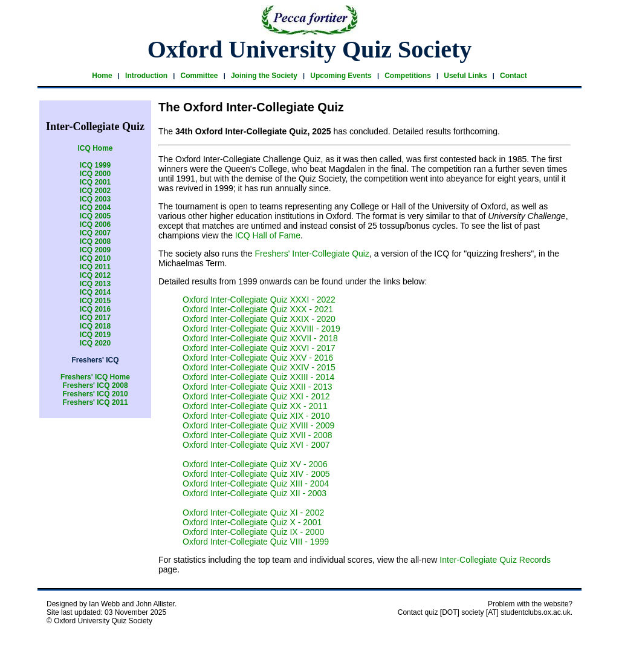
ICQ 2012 (95, 275)
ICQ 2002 (95, 190)
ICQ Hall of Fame (267, 235)
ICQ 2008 (95, 241)
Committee (199, 75)
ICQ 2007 (95, 233)
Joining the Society (264, 75)
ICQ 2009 (95, 250)
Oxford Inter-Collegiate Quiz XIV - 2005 (256, 474)
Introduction (146, 75)
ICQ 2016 (95, 309)
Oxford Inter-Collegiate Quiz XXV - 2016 (258, 357)
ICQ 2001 (95, 182)
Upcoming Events (340, 75)
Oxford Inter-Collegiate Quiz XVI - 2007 (256, 445)
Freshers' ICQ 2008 (95, 385)
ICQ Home (94, 148)
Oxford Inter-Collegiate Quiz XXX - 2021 (258, 309)
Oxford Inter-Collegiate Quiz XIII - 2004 (256, 483)
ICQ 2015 (95, 301)
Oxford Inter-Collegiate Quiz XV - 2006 (255, 464)
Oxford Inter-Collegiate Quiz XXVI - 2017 (259, 348)
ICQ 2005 (95, 216)
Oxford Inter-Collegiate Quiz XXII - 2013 (257, 387)
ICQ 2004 (95, 207)
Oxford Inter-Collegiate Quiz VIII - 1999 (256, 541)
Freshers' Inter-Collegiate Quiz (312, 253)
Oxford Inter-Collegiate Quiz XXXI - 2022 (259, 299)
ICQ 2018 (95, 326)
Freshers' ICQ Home (95, 377)
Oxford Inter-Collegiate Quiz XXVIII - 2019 (261, 328)
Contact (513, 75)
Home (102, 75)
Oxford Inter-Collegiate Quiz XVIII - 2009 (258, 425)
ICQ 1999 (95, 165)
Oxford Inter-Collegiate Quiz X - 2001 (252, 522)
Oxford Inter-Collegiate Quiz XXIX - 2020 (259, 319)
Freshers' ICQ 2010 (95, 394)
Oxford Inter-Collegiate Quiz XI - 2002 (253, 512)
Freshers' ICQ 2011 (95, 402)
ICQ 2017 (95, 317)
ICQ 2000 (95, 173)
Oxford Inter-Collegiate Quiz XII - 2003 (254, 493)
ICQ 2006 (95, 224)
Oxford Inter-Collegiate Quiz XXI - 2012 (256, 396)
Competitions (407, 75)
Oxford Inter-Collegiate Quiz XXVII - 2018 (260, 338)
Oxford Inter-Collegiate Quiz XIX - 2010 (256, 416)
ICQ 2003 (95, 199)
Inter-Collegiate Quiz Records (495, 560)
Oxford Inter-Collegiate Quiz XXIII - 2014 (258, 377)
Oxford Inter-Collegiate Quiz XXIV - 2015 (259, 367)
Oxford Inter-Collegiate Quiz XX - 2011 (255, 406)
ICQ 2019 (95, 334)
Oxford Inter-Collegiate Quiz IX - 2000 (253, 532)
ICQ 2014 (95, 292)
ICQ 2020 (95, 343)
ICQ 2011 (95, 267)
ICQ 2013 (95, 284)
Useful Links (465, 75)
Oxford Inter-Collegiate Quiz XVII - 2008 (257, 435)
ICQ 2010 (95, 258)
